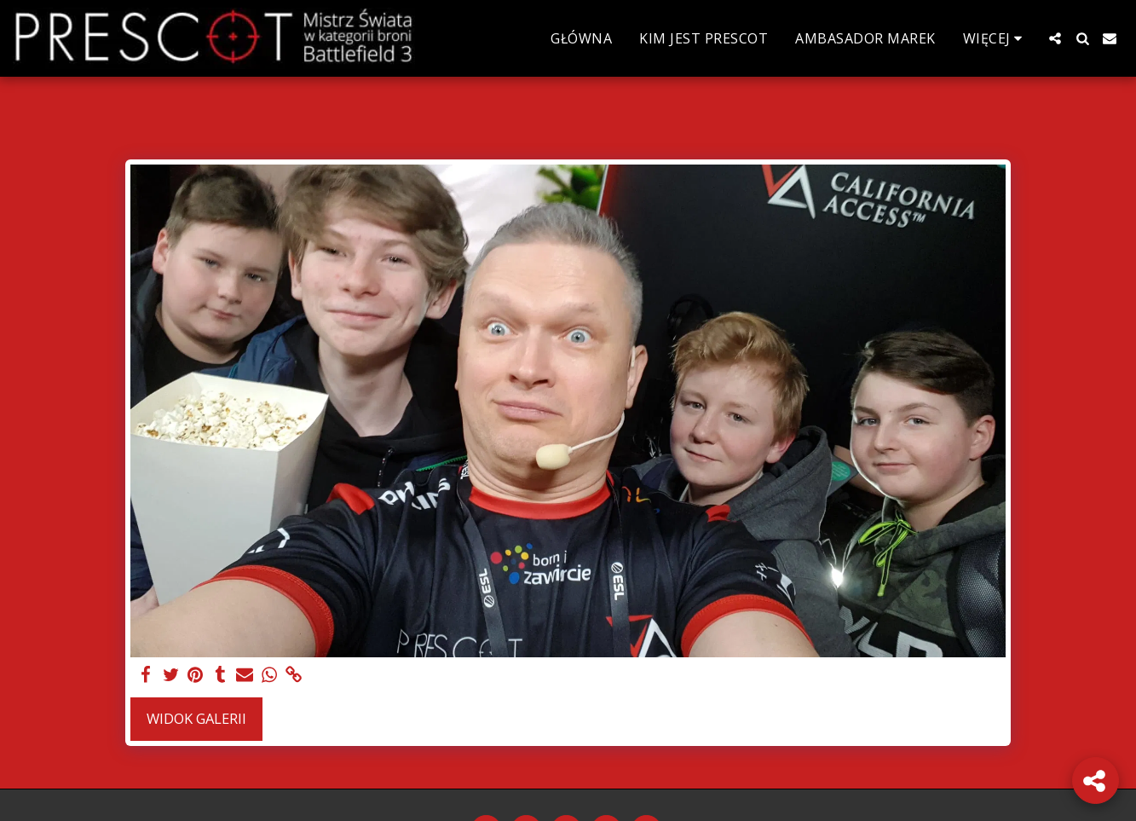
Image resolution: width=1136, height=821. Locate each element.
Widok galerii (196, 718)
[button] (1055, 38)
